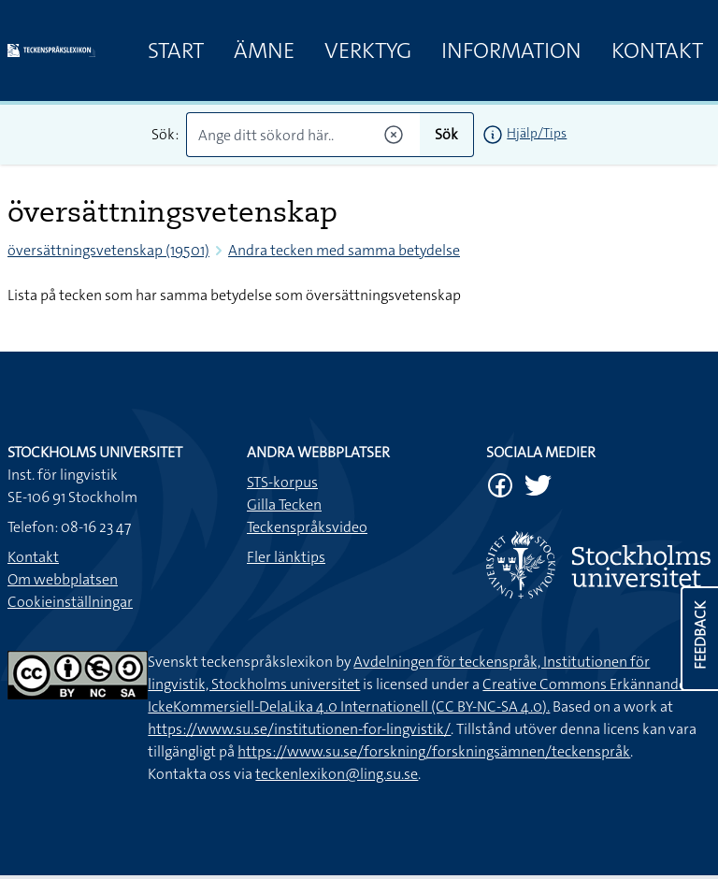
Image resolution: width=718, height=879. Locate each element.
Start (176, 50)
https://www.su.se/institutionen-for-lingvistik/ (299, 729)
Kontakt (657, 50)
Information (511, 50)
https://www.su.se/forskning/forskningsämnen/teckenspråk (433, 751)
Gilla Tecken (284, 504)
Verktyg (367, 50)
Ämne (264, 50)
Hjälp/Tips (537, 132)
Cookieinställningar (70, 602)
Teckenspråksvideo (307, 527)
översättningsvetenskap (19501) (108, 250)
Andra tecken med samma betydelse (344, 250)
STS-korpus (282, 482)
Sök (446, 134)
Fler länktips (286, 557)
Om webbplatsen (62, 579)
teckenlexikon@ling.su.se (336, 774)
